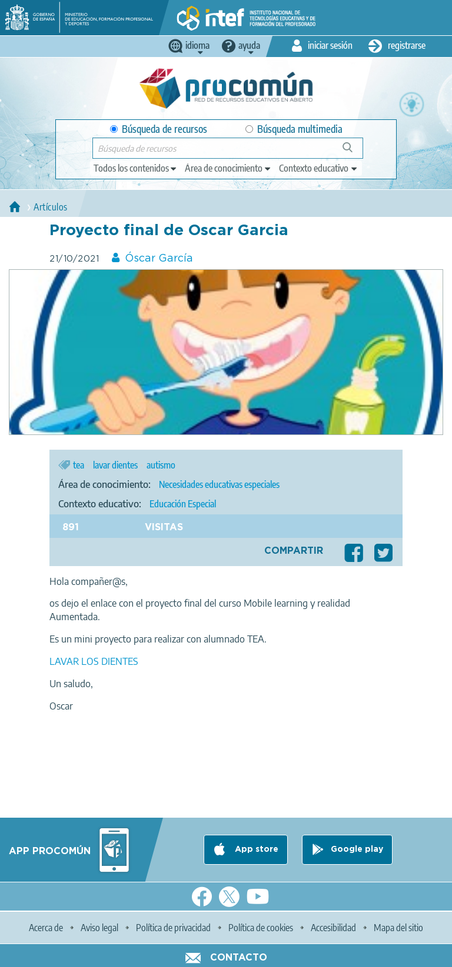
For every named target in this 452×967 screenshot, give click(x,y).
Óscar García (159, 258)
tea (78, 465)
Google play (357, 849)
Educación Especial (182, 504)
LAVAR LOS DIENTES (93, 661)
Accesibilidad (333, 927)
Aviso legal (99, 927)
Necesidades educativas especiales (219, 484)
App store (255, 849)
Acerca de (46, 927)
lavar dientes (115, 465)
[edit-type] (135, 168)
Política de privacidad (173, 927)
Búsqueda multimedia (294, 129)
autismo (161, 465)
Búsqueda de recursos (158, 129)
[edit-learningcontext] (318, 168)
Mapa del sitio (398, 927)
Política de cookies (260, 927)
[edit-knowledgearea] (228, 168)
